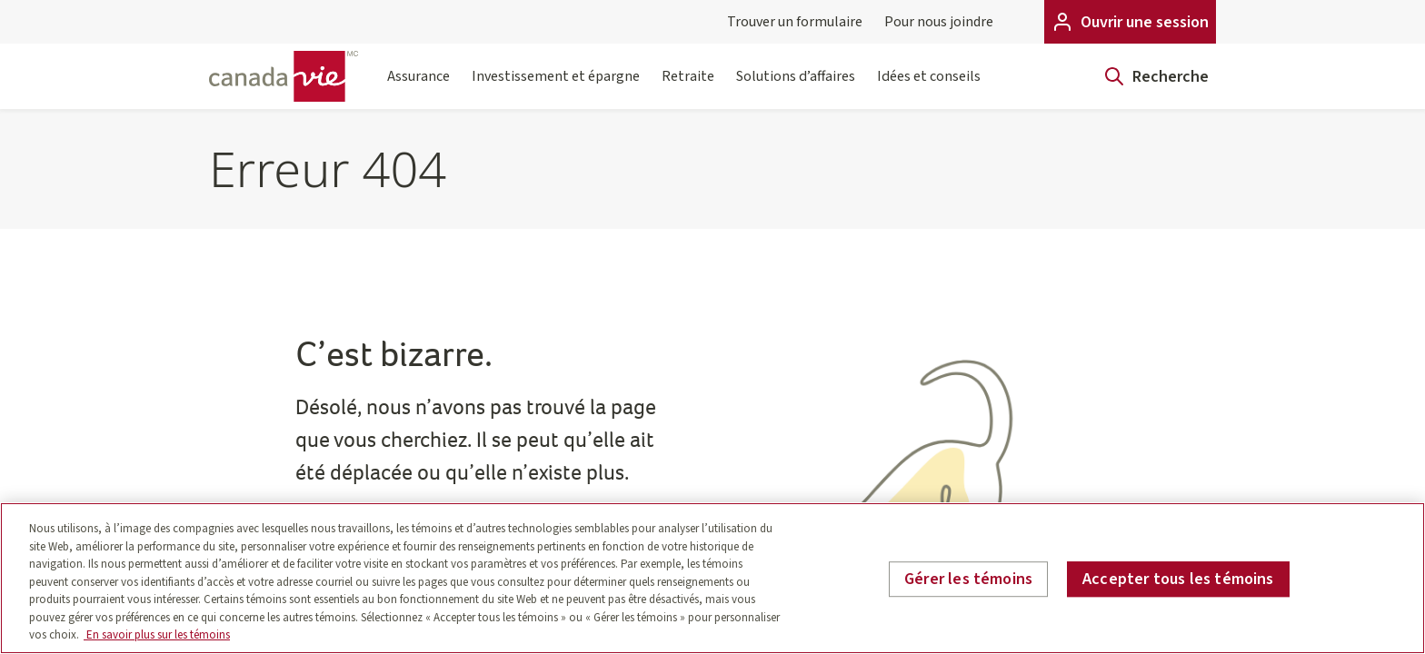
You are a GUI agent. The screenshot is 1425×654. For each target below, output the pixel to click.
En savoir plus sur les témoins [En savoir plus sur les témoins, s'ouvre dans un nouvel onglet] (157, 635)
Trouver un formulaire (794, 22)
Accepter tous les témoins (1178, 579)
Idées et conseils (929, 87)
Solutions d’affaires (795, 87)
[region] (712, 578)
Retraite (688, 87)
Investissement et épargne (556, 87)
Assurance (418, 87)
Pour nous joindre (938, 22)
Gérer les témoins (968, 579)
